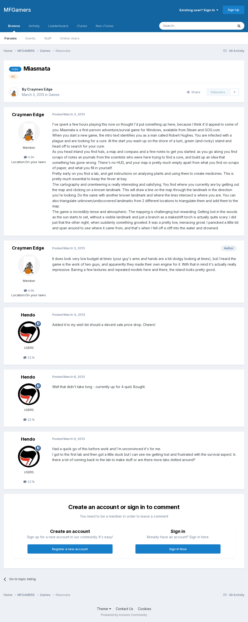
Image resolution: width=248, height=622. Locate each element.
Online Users (70, 38)
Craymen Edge (40, 89)
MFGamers (17, 10)
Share (193, 92)
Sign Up (233, 10)
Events (30, 38)
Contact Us (124, 609)
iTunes (82, 26)
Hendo (28, 314)
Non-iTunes (105, 26)
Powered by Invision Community (124, 615)
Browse (14, 28)
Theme (104, 609)
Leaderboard (58, 26)
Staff (47, 38)
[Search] (184, 26)
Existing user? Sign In (198, 10)
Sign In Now (178, 549)
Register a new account (70, 549)
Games (54, 95)
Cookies (144, 609)
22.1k (29, 357)
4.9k (29, 157)
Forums (10, 38)
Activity (34, 26)
